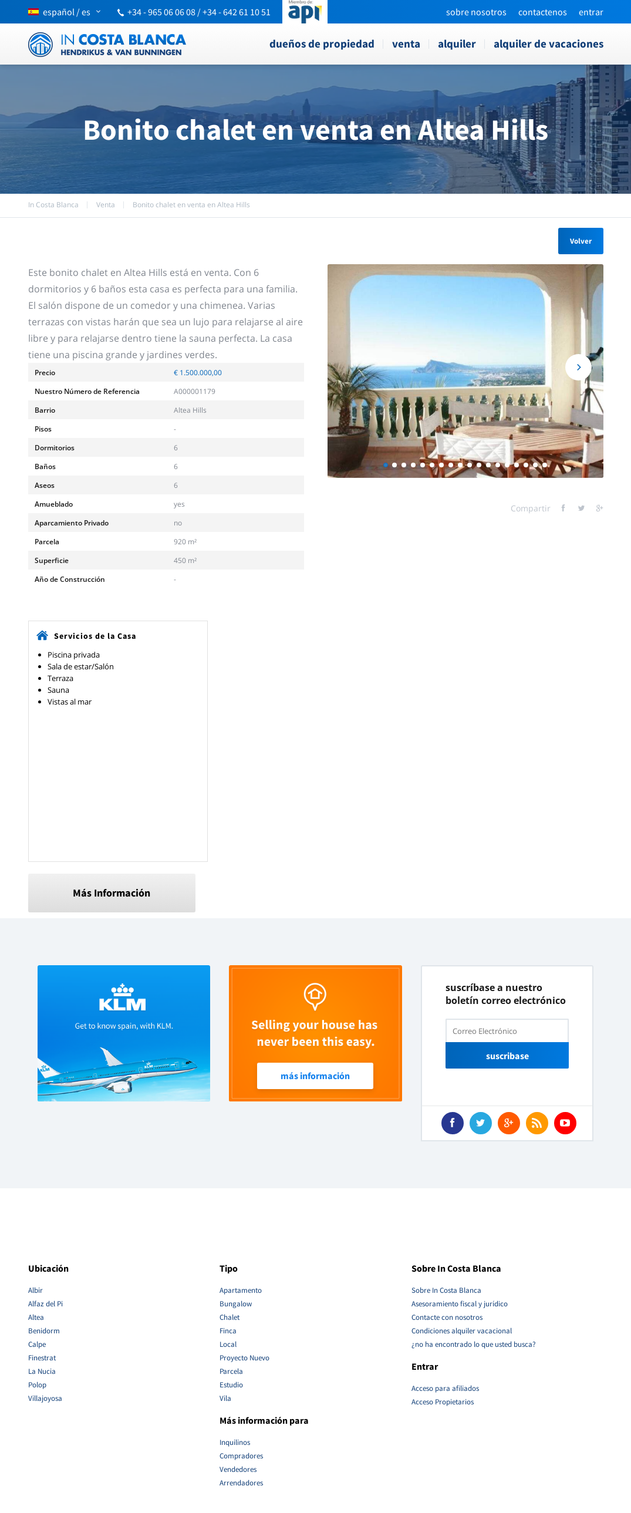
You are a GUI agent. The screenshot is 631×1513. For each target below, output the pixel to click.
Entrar (591, 12)
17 (535, 465)
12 (488, 465)
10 (469, 465)
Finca (228, 1331)
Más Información (111, 892)
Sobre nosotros (476, 12)
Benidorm (44, 1331)
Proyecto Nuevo (244, 1358)
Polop (37, 1385)
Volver (581, 241)
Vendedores (238, 1469)
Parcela (231, 1371)
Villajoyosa (45, 1398)
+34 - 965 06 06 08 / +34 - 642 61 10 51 (199, 12)
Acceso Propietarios (442, 1402)
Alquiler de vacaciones (548, 43)
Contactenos (542, 12)
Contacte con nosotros (446, 1317)
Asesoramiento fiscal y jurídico (459, 1304)
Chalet (229, 1317)
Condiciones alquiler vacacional (461, 1331)
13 (497, 465)
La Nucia (42, 1371)
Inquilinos (235, 1442)
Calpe (37, 1344)
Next (578, 371)
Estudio (231, 1385)
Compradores (241, 1456)
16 (526, 465)
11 (479, 465)
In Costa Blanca (53, 205)
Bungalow (236, 1304)
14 (507, 465)
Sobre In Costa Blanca (446, 1290)
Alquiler (457, 43)
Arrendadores (241, 1483)
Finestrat (42, 1358)
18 (544, 465)
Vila (225, 1398)
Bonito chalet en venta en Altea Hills (191, 205)
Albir (35, 1290)
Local (228, 1344)
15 (516, 465)
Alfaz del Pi (45, 1304)
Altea (36, 1317)
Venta (406, 43)
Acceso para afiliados (445, 1388)
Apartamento (241, 1290)
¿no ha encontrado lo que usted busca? (473, 1344)
